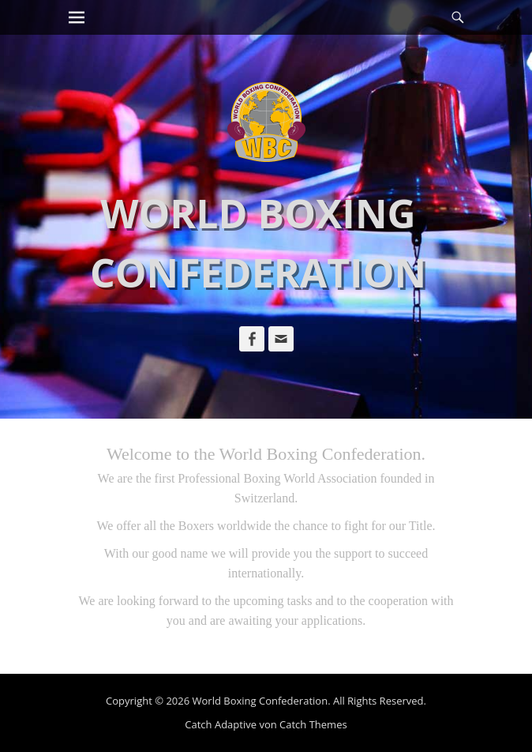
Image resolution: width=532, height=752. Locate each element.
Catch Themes (313, 724)
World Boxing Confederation (260, 701)
